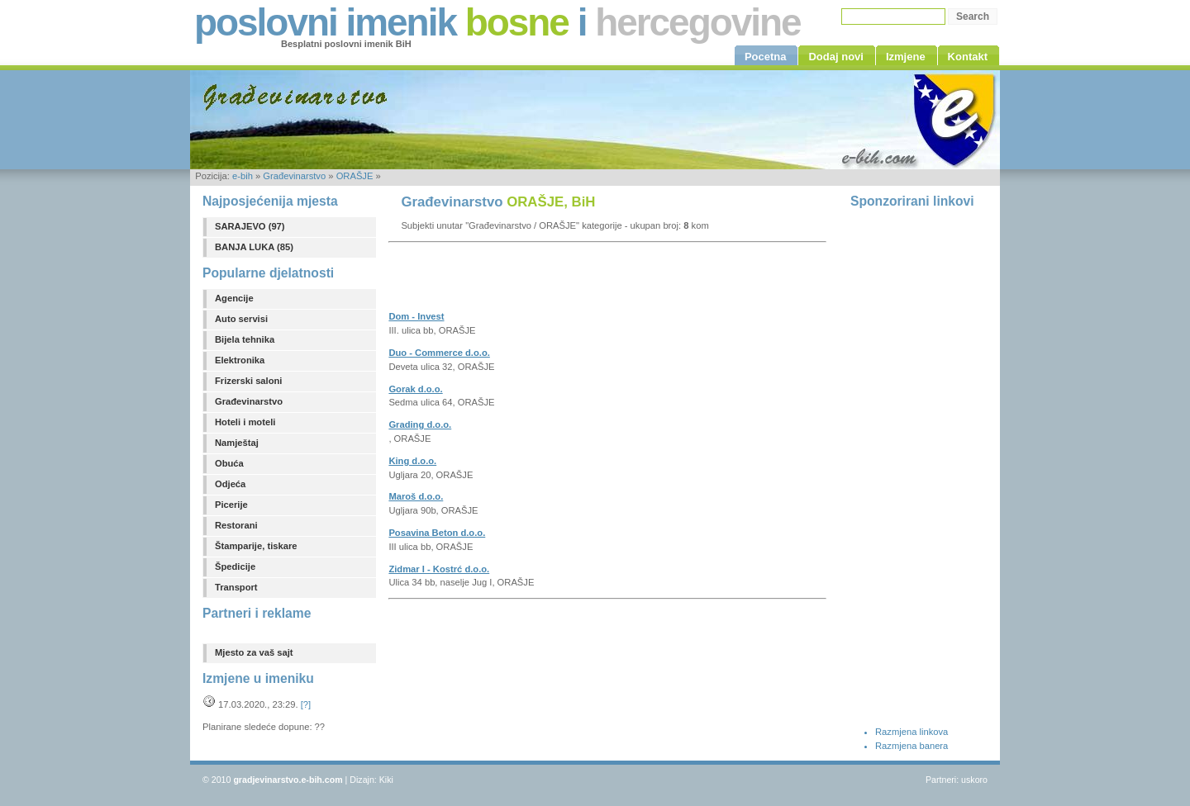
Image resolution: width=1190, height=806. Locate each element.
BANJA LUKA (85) (254, 247)
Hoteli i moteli (245, 422)
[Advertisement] (581, 281)
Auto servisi (241, 319)
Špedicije (235, 566)
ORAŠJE (355, 176)
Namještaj (237, 443)
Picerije (231, 505)
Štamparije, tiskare (256, 546)
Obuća (229, 463)
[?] (306, 704)
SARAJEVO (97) (250, 226)
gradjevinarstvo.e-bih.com (287, 780)
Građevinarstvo (294, 176)
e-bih (242, 176)
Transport (236, 587)
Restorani (236, 525)
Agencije (234, 298)
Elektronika (239, 360)
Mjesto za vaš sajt (254, 652)
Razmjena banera (911, 746)
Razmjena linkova (911, 732)
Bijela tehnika (244, 339)
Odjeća (230, 484)
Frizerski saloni (248, 381)
